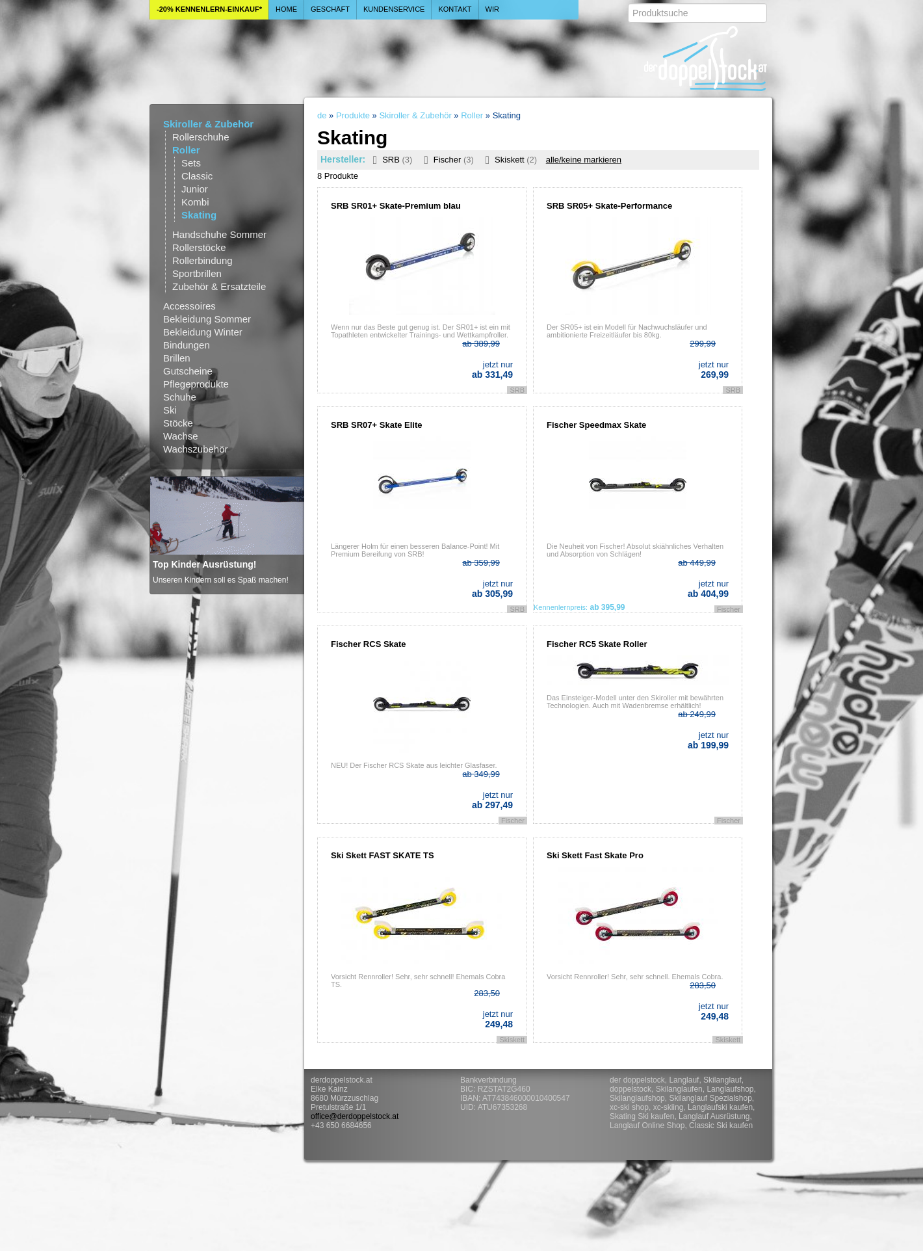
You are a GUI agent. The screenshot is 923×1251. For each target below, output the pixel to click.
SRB (390, 160)
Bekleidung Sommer (207, 318)
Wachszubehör (195, 448)
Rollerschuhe (200, 136)
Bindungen (186, 344)
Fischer (446, 160)
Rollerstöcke (199, 247)
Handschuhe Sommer (219, 234)
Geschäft (330, 9)
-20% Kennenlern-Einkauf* (209, 9)
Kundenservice (394, 9)
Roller (186, 149)
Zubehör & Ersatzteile (219, 286)
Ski (170, 409)
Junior (194, 188)
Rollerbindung (202, 260)
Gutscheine (188, 370)
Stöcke (178, 422)
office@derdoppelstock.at (354, 1116)
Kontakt (454, 9)
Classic (197, 175)
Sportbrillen (197, 273)
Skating (198, 214)
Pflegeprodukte (196, 383)
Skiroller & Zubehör (208, 123)
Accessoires (189, 305)
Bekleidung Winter (202, 331)
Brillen (176, 357)
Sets (191, 162)
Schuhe (179, 396)
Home (286, 9)
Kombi (195, 201)
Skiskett (508, 160)
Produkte (353, 115)
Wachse (180, 435)
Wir (492, 9)
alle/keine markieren (583, 160)
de (321, 115)
